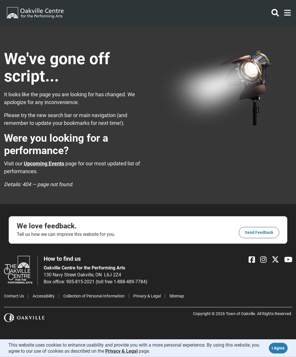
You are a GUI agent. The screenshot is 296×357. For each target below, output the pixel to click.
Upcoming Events (44, 163)
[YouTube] (288, 260)
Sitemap (176, 296)
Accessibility (44, 296)
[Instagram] (263, 260)
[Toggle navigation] (286, 12)
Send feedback (259, 232)
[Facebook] (252, 260)
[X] (275, 260)
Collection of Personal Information (94, 296)
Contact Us (14, 296)
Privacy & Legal (147, 296)
